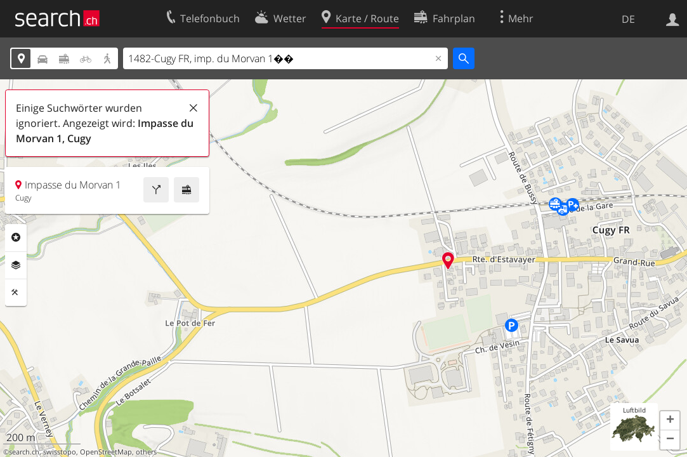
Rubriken (16, 237)
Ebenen (16, 265)
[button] (669, 420)
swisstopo (59, 451)
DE (628, 19)
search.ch (24, 451)
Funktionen (16, 292)
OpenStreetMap (106, 451)
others (146, 451)
